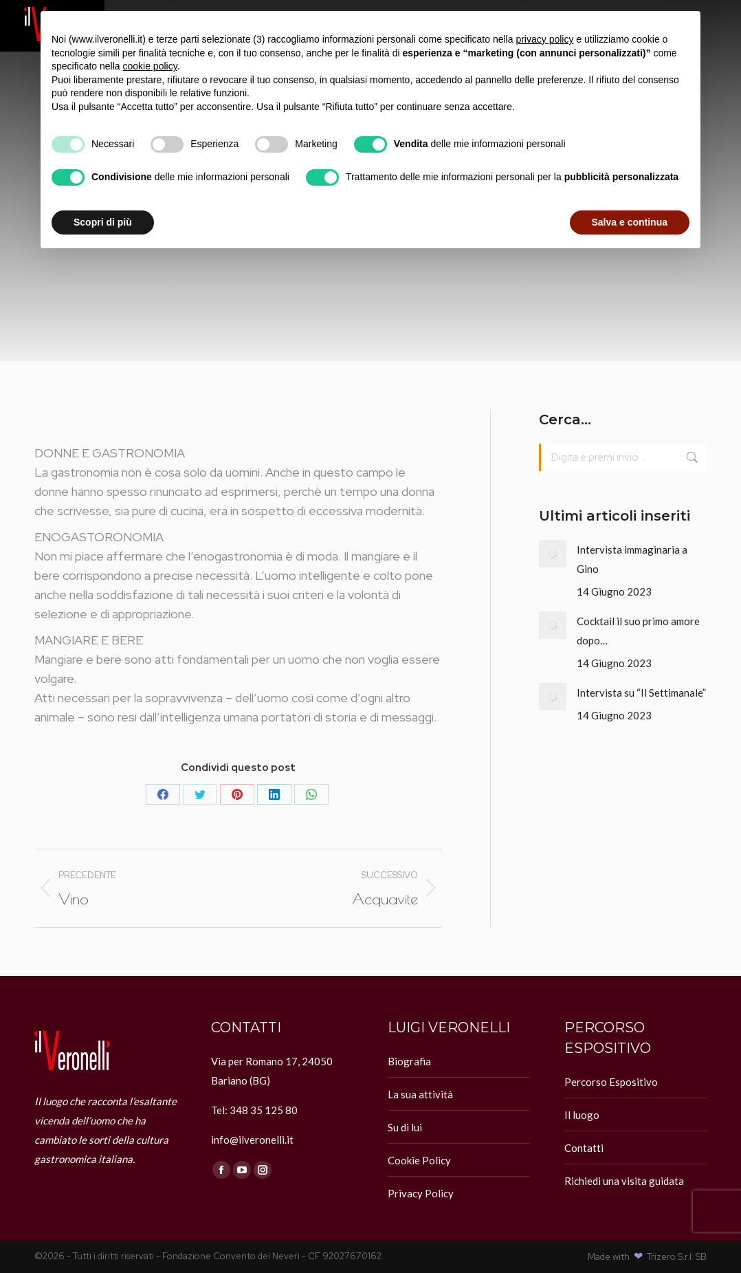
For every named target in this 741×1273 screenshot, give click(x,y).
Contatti (584, 1148)
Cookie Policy (419, 1160)
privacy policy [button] (544, 39)
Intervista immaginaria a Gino (632, 559)
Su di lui (405, 1127)
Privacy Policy (421, 1193)
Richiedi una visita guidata (624, 1181)
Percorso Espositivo (611, 1082)
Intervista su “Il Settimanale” (641, 692)
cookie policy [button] (150, 66)
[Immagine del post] (552, 553)
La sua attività (420, 1094)
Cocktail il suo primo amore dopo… (638, 630)
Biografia (409, 1061)
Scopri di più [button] (103, 222)
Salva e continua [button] (629, 222)
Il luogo (581, 1115)
